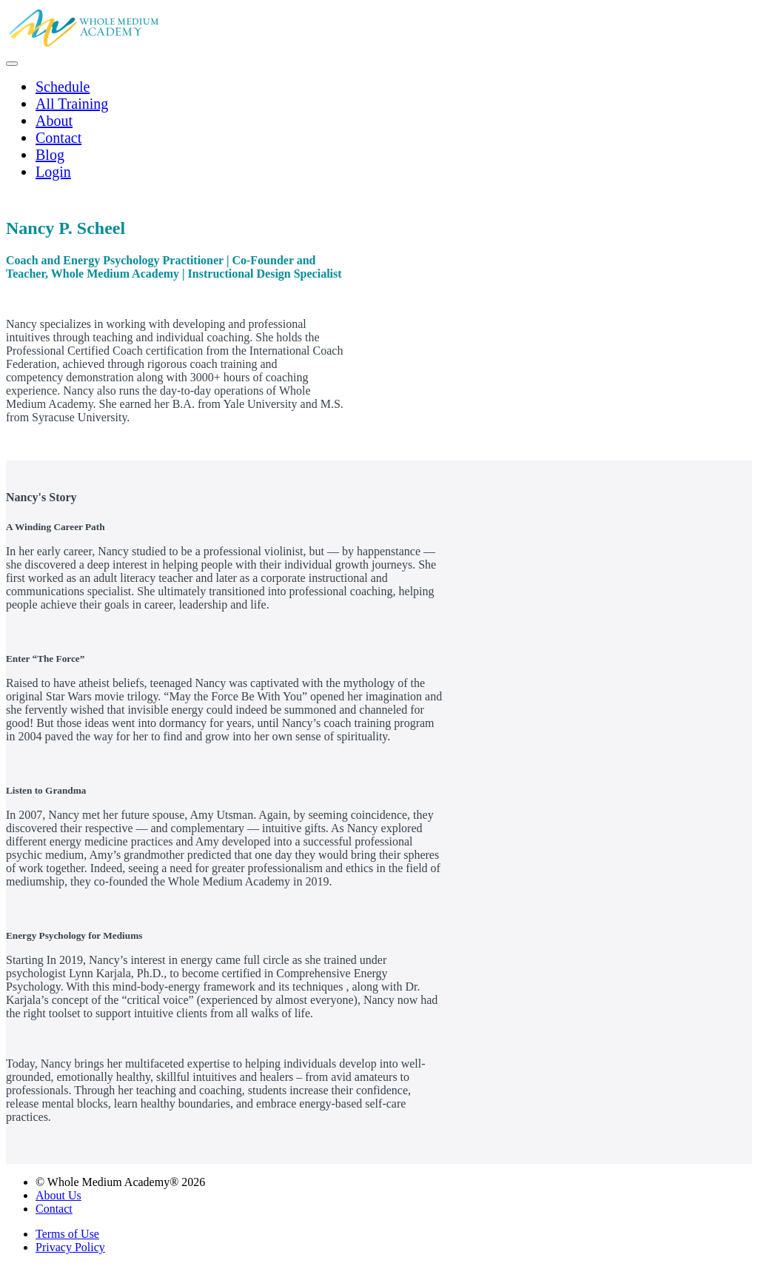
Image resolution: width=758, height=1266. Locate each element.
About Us (58, 1195)
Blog (50, 155)
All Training (72, 104)
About (54, 121)
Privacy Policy (70, 1247)
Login (53, 172)
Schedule (63, 86)
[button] (12, 63)
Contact (58, 138)
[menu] (379, 129)
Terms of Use (67, 1234)
